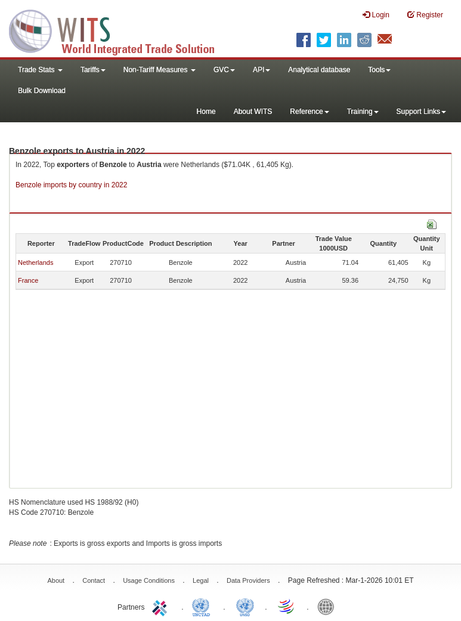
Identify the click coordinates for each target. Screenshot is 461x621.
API (261, 70)
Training (363, 111)
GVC (224, 70)
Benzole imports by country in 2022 (71, 185)
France (28, 280)
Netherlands (35, 262)
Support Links (421, 111)
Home (206, 111)
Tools (379, 70)
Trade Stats (40, 70)
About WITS (253, 111)
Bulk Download (42, 90)
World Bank (329, 606)
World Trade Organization (287, 606)
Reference (309, 111)
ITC (162, 606)
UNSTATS (245, 606)
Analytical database (319, 70)
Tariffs (93, 70)
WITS (119, 30)
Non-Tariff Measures (159, 70)
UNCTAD (203, 606)
